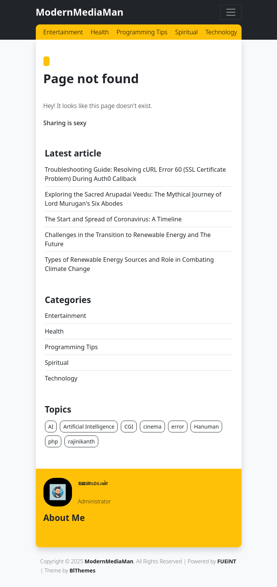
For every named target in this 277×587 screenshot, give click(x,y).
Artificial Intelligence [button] (88, 426)
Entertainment (63, 32)
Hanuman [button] (206, 426)
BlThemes (82, 570)
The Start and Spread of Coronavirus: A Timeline (113, 219)
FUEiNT (226, 561)
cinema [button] (152, 426)
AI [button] (51, 426)
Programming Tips (142, 32)
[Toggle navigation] (231, 12)
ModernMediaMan (79, 11)
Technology (221, 32)
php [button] (53, 441)
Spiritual (186, 32)
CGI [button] (128, 426)
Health (100, 32)
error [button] (177, 426)
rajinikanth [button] (81, 441)
